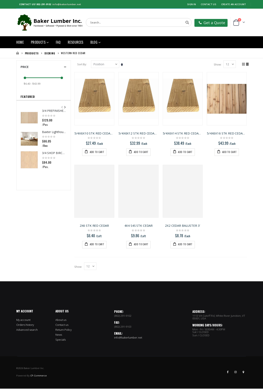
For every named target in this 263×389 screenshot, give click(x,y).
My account (23, 320)
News (58, 335)
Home (17, 53)
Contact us (62, 325)
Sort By (82, 64)
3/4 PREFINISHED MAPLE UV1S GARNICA (54, 111)
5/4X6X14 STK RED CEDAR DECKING (183, 133)
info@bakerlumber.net (66, 4)
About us (61, 320)
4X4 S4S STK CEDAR (139, 226)
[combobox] (139, 22)
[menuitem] (95, 42)
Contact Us (208, 4)
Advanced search (27, 330)
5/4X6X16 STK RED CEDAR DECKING (227, 133)
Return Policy (63, 330)
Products (32, 53)
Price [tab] (44, 67)
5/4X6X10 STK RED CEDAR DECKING (95, 133)
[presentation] (65, 107)
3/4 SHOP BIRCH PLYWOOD (54, 153)
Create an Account (233, 4)
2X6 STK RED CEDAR (94, 226)
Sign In (191, 4)
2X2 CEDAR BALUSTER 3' (182, 226)
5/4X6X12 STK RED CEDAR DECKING (139, 133)
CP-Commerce (38, 375)
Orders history (25, 325)
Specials (60, 340)
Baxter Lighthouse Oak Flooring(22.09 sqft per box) (54, 132)
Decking (49, 53)
